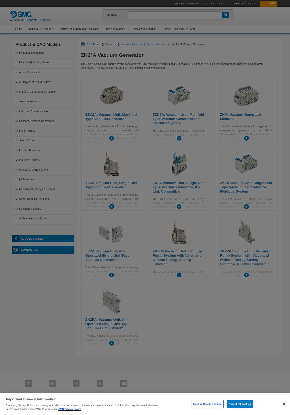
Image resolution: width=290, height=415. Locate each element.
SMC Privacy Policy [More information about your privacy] (69, 413)
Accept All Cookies (240, 408)
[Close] (284, 408)
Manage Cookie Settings (207, 408)
